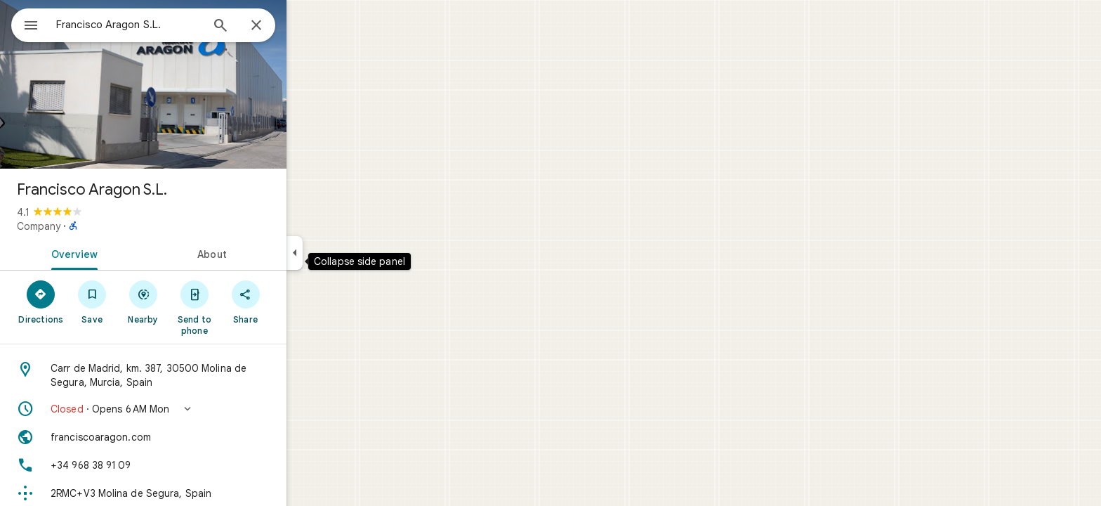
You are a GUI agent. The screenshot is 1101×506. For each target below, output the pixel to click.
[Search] (271, 26)
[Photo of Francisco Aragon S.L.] (194, 84)
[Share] (296, 301)
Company (89, 226)
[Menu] (25, 24)
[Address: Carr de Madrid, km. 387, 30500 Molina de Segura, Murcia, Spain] (194, 375)
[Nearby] (194, 301)
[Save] (143, 301)
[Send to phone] (244, 307)
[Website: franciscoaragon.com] (194, 437)
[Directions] (91, 301)
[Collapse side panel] (345, 253)
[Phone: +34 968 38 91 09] (194, 465)
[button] (194, 409)
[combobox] (165, 24)
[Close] (307, 26)
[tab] (122, 253)
